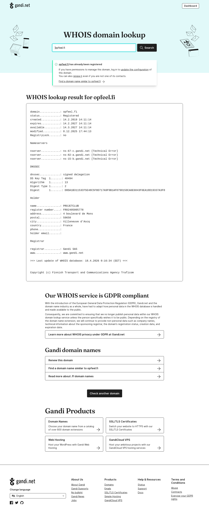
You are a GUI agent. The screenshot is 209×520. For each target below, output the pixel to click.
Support (142, 488)
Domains (109, 484)
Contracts (176, 491)
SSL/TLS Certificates (115, 492)
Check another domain (104, 393)
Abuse (174, 488)
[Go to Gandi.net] (20, 5)
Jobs (74, 500)
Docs (140, 492)
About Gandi (78, 484)
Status (141, 484)
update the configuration (135, 69)
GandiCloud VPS (113, 500)
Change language (20, 489)
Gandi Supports (79, 488)
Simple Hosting (112, 496)
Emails (107, 488)
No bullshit (77, 492)
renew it (77, 76)
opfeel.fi (64, 64)
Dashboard (190, 5)
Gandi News (77, 496)
